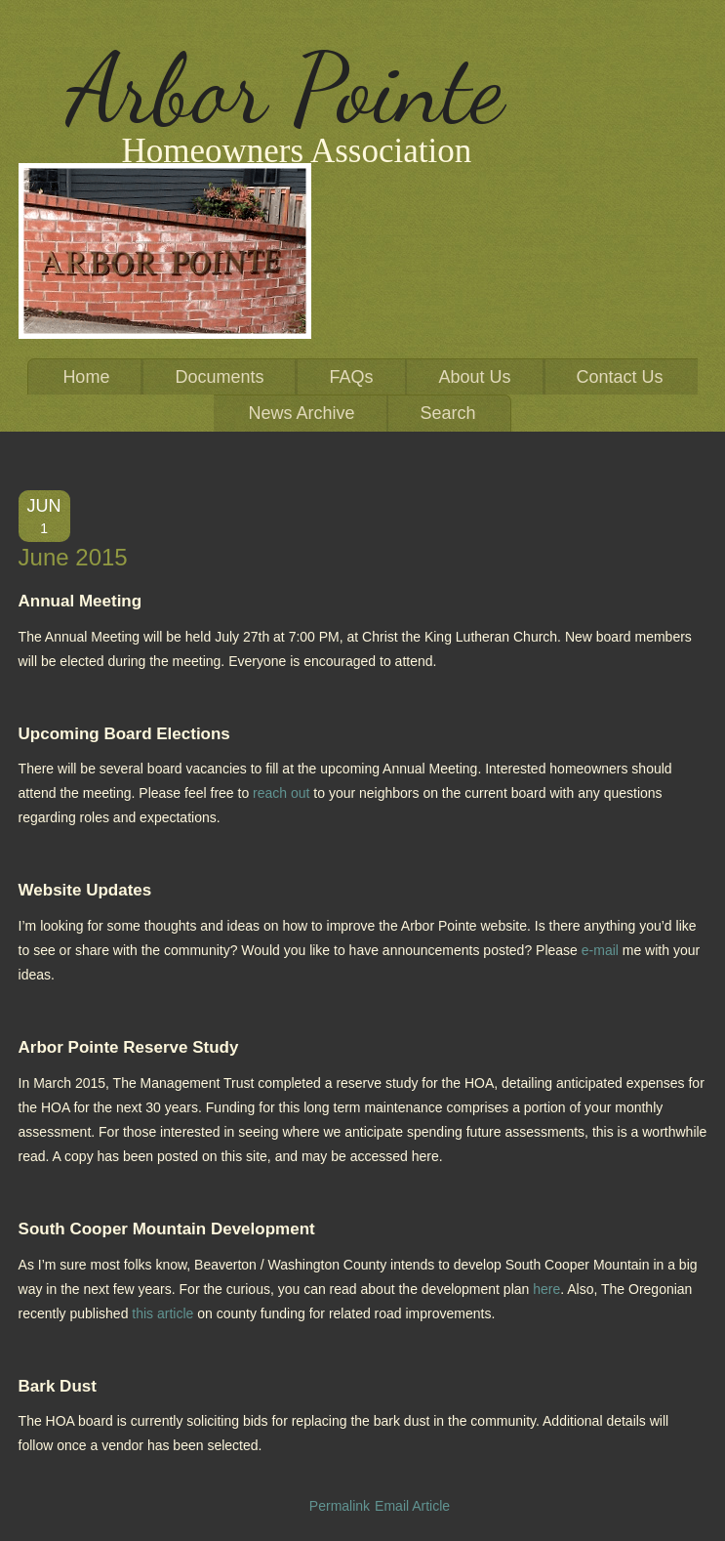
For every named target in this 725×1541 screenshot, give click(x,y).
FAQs (351, 377)
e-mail (600, 950)
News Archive (301, 413)
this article (162, 1313)
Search (448, 413)
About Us (475, 377)
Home (85, 377)
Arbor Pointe (285, 88)
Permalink (339, 1506)
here (546, 1289)
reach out (281, 793)
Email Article (412, 1506)
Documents (219, 377)
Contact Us (620, 377)
